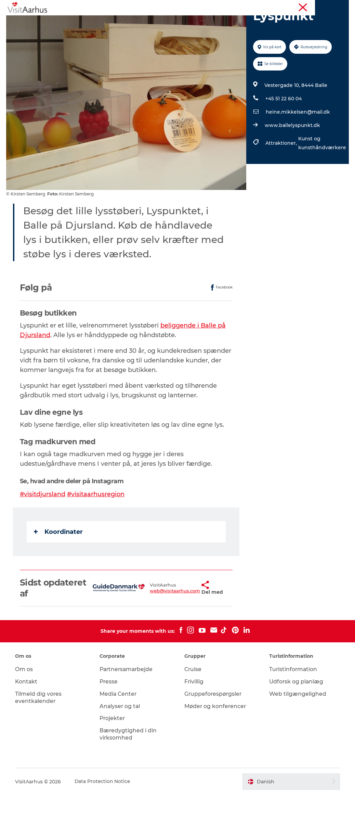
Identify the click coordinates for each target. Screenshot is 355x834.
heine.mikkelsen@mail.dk (297, 151)
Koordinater (59, 570)
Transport (201, 29)
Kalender (146, 22)
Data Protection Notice (104, 820)
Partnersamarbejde (128, 708)
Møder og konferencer (298, 6)
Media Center (119, 733)
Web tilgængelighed (297, 733)
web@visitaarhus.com (156, 629)
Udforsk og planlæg (296, 720)
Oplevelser (110, 22)
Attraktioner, (281, 182)
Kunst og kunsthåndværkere (322, 182)
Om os (25, 708)
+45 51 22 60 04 (283, 137)
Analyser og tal (121, 745)
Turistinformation (251, 6)
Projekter (113, 757)
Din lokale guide (189, 22)
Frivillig (194, 720)
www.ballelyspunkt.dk (292, 164)
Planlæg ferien (160, 29)
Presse (109, 720)
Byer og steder (239, 22)
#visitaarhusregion (97, 533)
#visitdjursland (43, 533)
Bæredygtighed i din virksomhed (129, 773)
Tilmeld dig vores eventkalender (39, 736)
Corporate (338, 6)
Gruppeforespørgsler (213, 733)
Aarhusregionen (211, 6)
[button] (184, 627)
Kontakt (27, 720)
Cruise (193, 708)
